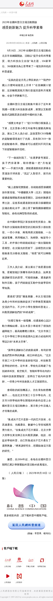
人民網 (3, 12)
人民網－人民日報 (39, 43)
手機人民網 (30, 561)
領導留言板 (42, 561)
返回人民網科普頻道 (26, 525)
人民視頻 (8, 577)
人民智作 (19, 577)
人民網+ (19, 561)
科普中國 (13, 12)
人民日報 (8, 561)
